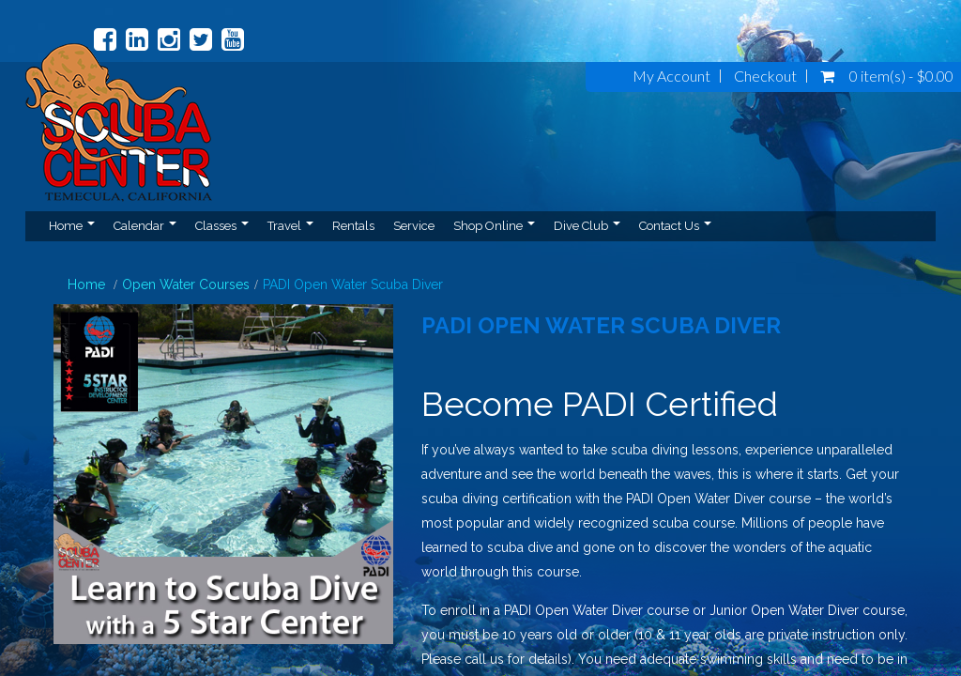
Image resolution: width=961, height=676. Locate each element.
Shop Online (494, 226)
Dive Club (587, 226)
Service (414, 226)
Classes (222, 226)
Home (72, 226)
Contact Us (675, 226)
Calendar (145, 226)
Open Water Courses (186, 284)
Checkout (765, 76)
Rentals (353, 226)
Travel (290, 226)
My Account (671, 76)
